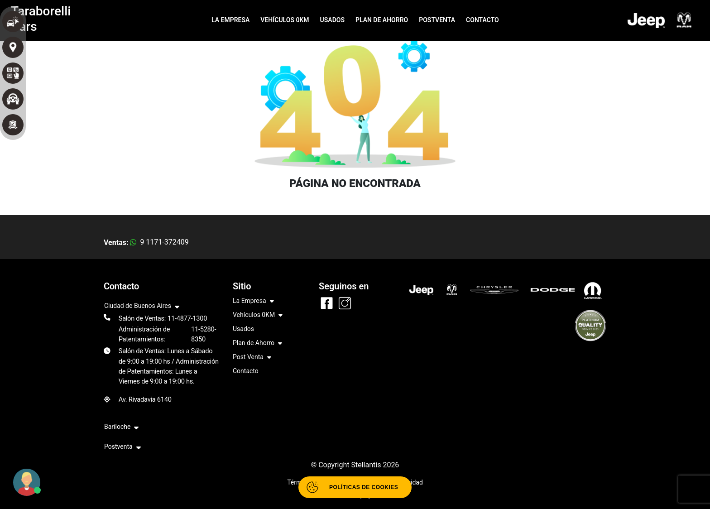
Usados (243, 328)
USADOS (332, 20)
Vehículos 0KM (258, 315)
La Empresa (253, 301)
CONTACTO (482, 20)
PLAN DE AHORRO (381, 20)
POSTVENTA (437, 20)
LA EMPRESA (230, 20)
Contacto (246, 371)
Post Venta (252, 357)
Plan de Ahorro (257, 343)
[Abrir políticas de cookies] (355, 487)
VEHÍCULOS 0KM (284, 20)
